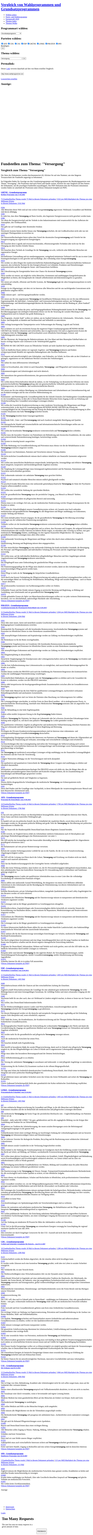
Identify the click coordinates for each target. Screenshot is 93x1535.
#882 (3, 1276)
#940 (3, 1205)
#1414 (3, 895)
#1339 (3, 575)
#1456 (3, 925)
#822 (3, 1032)
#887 (3, 1154)
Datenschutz (10, 1509)
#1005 (3, 1310)
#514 (3, 742)
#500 (3, 695)
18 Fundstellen (28, 1248)
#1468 (3, 944)
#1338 (3, 571)
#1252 (3, 1357)
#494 (3, 670)
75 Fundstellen (28, 199)
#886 (3, 1148)
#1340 (3, 1220)
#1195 (3, 433)
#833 (3, 1060)
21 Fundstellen (28, 975)
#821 (3, 1024)
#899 (3, 874)
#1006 (3, 1316)
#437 (3, 280)
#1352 (3, 1440)
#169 (3, 832)
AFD (4, 44)
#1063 (3, 1333)
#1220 (3, 467)
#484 (3, 327)
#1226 (3, 497)
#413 (3, 242)
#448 (3, 996)
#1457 (3, 932)
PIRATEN (50, 44)
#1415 (3, 902)
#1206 (3, 450)
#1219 (3, 460)
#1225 (3, 492)
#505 (3, 716)
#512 (3, 354)
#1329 (3, 541)
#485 (3, 337)
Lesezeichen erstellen (9, 79)
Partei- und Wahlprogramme (16, 17)
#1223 (3, 482)
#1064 (3, 1338)
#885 (3, 1143)
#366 (3, 642)
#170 (3, 838)
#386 (3, 218)
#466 (3, 293)
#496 (3, 682)
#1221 (3, 473)
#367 (3, 648)
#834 (3, 1064)
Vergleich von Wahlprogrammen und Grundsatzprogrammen (31, 6)
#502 (3, 708)
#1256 (3, 507)
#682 (3, 373)
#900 (3, 881)
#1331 (3, 554)
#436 (3, 273)
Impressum (10, 1507)
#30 (2, 813)
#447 (3, 988)
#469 (3, 316)
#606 (3, 369)
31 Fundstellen (28, 612)
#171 (3, 844)
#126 (3, 1261)
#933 (3, 1188)
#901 (3, 1419)
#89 (2, 1118)
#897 (3, 1400)
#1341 (3, 1224)
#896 (3, 1396)
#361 (3, 621)
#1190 (3, 403)
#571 (3, 1000)
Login (3, 1513)
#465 (3, 657)
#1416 (3, 906)
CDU (11, 44)
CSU (17, 44)
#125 (3, 1257)
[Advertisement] (10, 123)
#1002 (3, 1432)
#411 (3, 229)
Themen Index (11, 21)
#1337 (3, 565)
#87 (2, 1105)
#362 (3, 627)
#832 (3, 1056)
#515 (3, 750)
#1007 (3, 1323)
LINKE (41, 44)
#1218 (3, 454)
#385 (3, 214)
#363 (3, 633)
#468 (3, 307)
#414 (3, 248)
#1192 (3, 418)
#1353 (3, 1068)
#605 (3, 365)
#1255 (3, 501)
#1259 (3, 526)
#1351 (3, 1436)
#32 (2, 827)
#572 (3, 1005)
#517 (3, 761)
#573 (3, 1011)
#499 (3, 689)
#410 (3, 225)
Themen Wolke (11, 23)
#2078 (3, 588)
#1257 (3, 516)
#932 (3, 1182)
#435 (3, 269)
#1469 (3, 951)
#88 (2, 1112)
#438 (3, 286)
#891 (3, 1163)
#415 (3, 254)
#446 (3, 983)
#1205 (3, 443)
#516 (3, 757)
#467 (3, 297)
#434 (3, 261)
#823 (3, 1037)
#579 (3, 776)
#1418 (3, 921)
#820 (3, 1017)
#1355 (3, 1081)
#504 (3, 712)
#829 (3, 1045)
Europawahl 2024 (12, 19)
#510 (3, 344)
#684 (3, 388)
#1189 (3, 395)
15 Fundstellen (28, 1372)
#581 (3, 786)
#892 (3, 1169)
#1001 (3, 1428)
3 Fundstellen (27, 1460)
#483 (3, 322)
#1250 (3, 1344)
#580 (3, 780)
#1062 (3, 1327)
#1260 (3, 537)
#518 (3, 767)
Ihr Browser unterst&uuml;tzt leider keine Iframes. (18, 1523)
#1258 (3, 522)
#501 (3, 699)
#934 (3, 1197)
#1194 (3, 429)
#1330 (3, 545)
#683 (3, 380)
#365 (3, 638)
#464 (3, 653)
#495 (3, 676)
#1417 (3, 915)
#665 (3, 1131)
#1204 (3, 439)
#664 (3, 1124)
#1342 (3, 1231)
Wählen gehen (11, 15)
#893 (3, 1175)
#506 (3, 723)
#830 (3, 1051)
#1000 (3, 1306)
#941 (3, 1211)
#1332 (3, 560)
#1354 (3, 1075)
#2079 (3, 594)
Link (8, 69)
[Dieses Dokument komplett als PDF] (15, 601)
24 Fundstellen (28, 804)
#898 (3, 866)
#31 (2, 819)
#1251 (3, 1350)
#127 (3, 1268)
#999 (3, 1297)
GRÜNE (32, 44)
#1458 (3, 938)
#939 (3, 1201)
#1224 (3, 488)
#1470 (3, 959)
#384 (3, 208)
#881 (3, 1272)
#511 (3, 348)
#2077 (3, 584)
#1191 (3, 414)
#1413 (3, 889)
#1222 (3, 477)
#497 (3, 861)
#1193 (3, 422)
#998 (3, 1293)
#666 (3, 1137)
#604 (3, 361)
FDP (24, 44)
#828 (3, 1041)
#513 (3, 735)
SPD (58, 44)
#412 (3, 235)
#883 (3, 1287)
